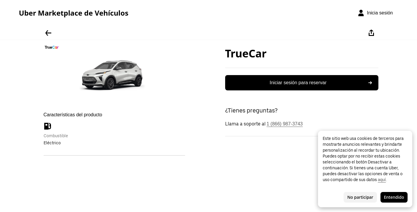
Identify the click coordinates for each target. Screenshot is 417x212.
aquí (382, 179)
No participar (360, 197)
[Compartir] (371, 33)
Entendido (394, 197)
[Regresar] (48, 33)
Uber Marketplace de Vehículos (73, 13)
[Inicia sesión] (375, 12)
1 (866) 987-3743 (285, 123)
